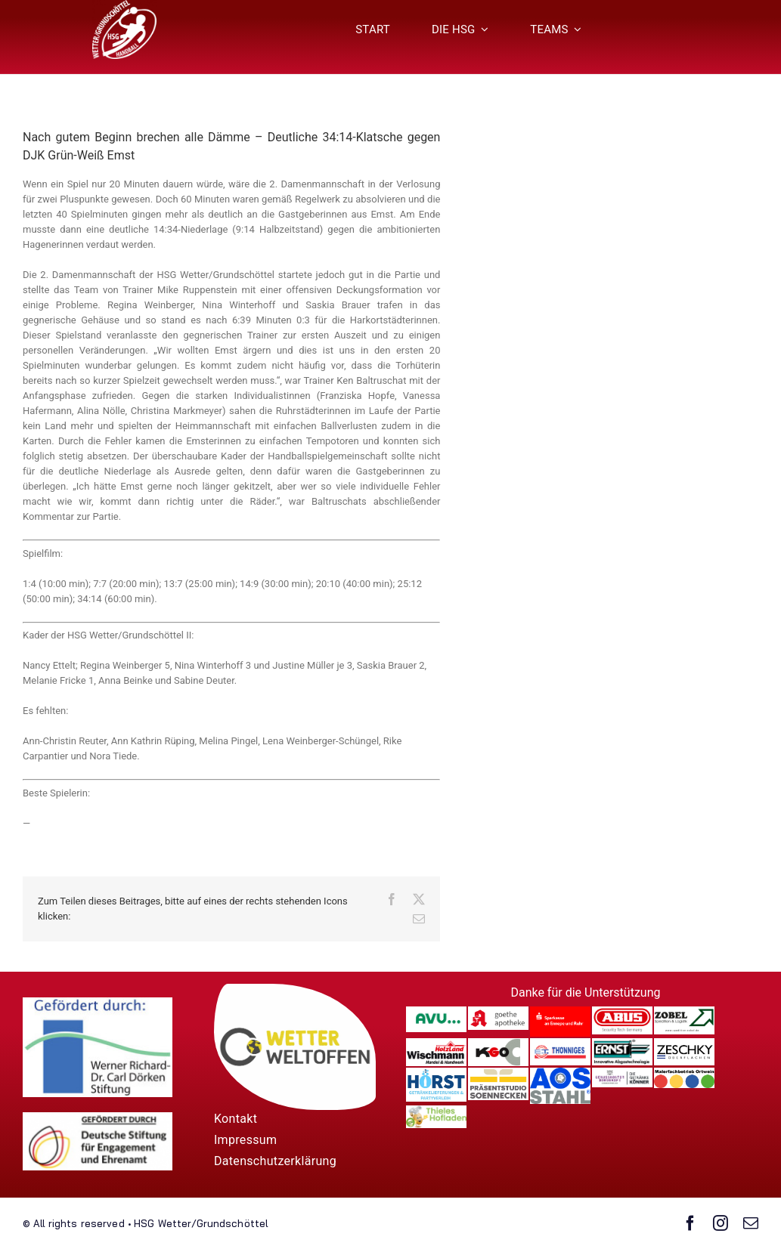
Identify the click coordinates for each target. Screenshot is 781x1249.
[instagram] (720, 1223)
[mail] (750, 1223)
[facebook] (690, 1223)
